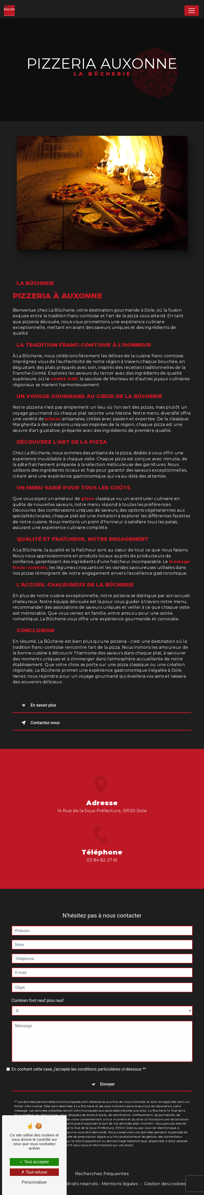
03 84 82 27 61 (102, 872)
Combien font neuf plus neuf (38, 988)
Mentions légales (120, 1183)
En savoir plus (37, 705)
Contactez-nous (39, 722)
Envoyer (107, 1072)
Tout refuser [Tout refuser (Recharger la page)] (34, 1172)
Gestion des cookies (165, 1183)
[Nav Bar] (191, 10)
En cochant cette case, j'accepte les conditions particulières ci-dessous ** (79, 1057)
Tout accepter (34, 1162)
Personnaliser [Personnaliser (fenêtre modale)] (34, 1182)
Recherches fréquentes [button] (102, 1173)
